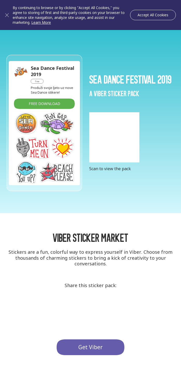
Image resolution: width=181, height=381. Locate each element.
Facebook (110, 306)
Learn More (41, 22)
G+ (71, 306)
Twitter (90, 306)
